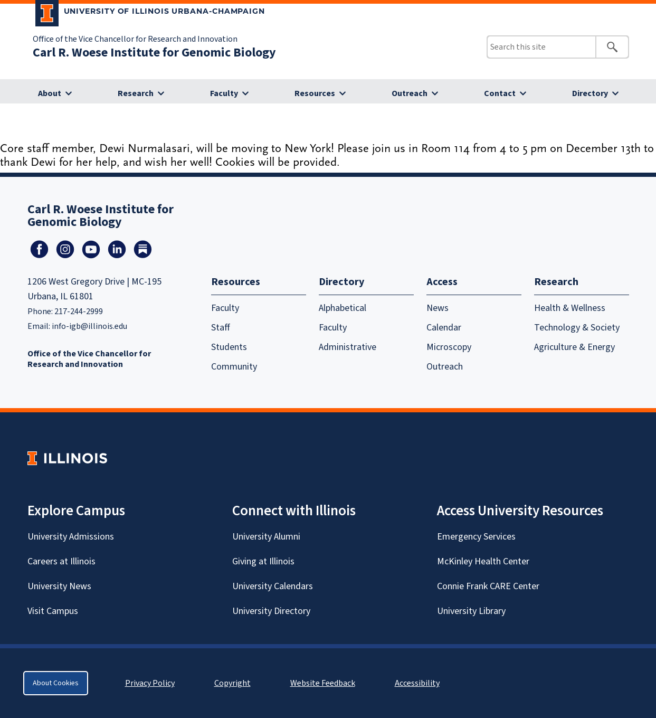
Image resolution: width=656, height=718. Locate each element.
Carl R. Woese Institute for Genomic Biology (154, 52)
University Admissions (70, 536)
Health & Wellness (569, 308)
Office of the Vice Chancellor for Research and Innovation (135, 39)
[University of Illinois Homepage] (67, 458)
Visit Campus (52, 611)
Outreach (409, 93)
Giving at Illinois (263, 561)
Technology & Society (577, 327)
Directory (590, 93)
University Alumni (266, 536)
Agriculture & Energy (574, 347)
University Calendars (272, 586)
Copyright (232, 683)
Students (229, 347)
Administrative (347, 347)
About (49, 93)
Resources (314, 93)
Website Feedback (324, 683)
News (437, 308)
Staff (220, 327)
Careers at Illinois (61, 561)
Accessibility (417, 683)
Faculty (224, 93)
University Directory (271, 611)
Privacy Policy (150, 683)
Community (234, 366)
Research (136, 93)
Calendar (443, 327)
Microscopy (448, 347)
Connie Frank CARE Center (488, 586)
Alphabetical (342, 308)
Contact (500, 93)
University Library (471, 611)
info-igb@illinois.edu (89, 326)
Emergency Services (476, 536)
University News (59, 586)
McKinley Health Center (483, 561)
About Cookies (56, 683)
